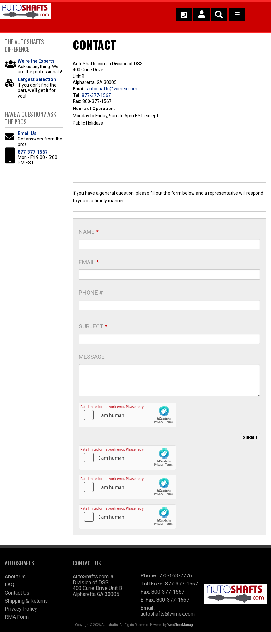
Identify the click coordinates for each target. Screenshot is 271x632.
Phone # (91, 292)
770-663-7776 (175, 576)
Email (89, 262)
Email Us (27, 133)
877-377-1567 (96, 95)
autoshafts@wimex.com (112, 88)
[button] (219, 14)
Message (92, 356)
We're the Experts (36, 61)
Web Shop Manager (181, 625)
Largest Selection (37, 79)
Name (89, 231)
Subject (93, 326)
